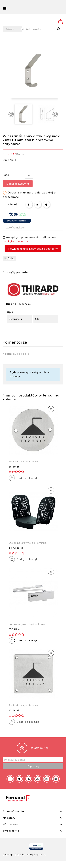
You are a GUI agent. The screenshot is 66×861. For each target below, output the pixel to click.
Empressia (40, 854)
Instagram (56, 778)
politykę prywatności (17, 241)
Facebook (10, 778)
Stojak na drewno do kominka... (28, 542)
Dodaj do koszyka (17, 183)
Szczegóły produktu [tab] (15, 272)
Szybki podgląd (51, 409)
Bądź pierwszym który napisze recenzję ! (30, 374)
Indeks (11, 303)
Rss (28, 778)
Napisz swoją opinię (16, 353)
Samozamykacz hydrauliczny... (28, 624)
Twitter (19, 778)
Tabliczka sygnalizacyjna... (25, 461)
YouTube (37, 778)
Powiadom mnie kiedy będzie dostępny (33, 248)
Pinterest (46, 204)
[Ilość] (29, 174)
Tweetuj (37, 204)
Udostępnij (29, 204)
